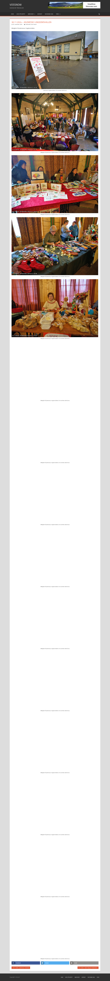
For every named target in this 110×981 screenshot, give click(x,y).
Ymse (58, 14)
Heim (12, 14)
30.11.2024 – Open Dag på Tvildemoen (87, 968)
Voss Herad (33, 24)
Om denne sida (49, 14)
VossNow (16, 5)
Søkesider (31, 14)
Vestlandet (28, 24)
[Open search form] (99, 14)
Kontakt (39, 14)
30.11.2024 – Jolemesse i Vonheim (21, 968)
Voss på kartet (21, 14)
